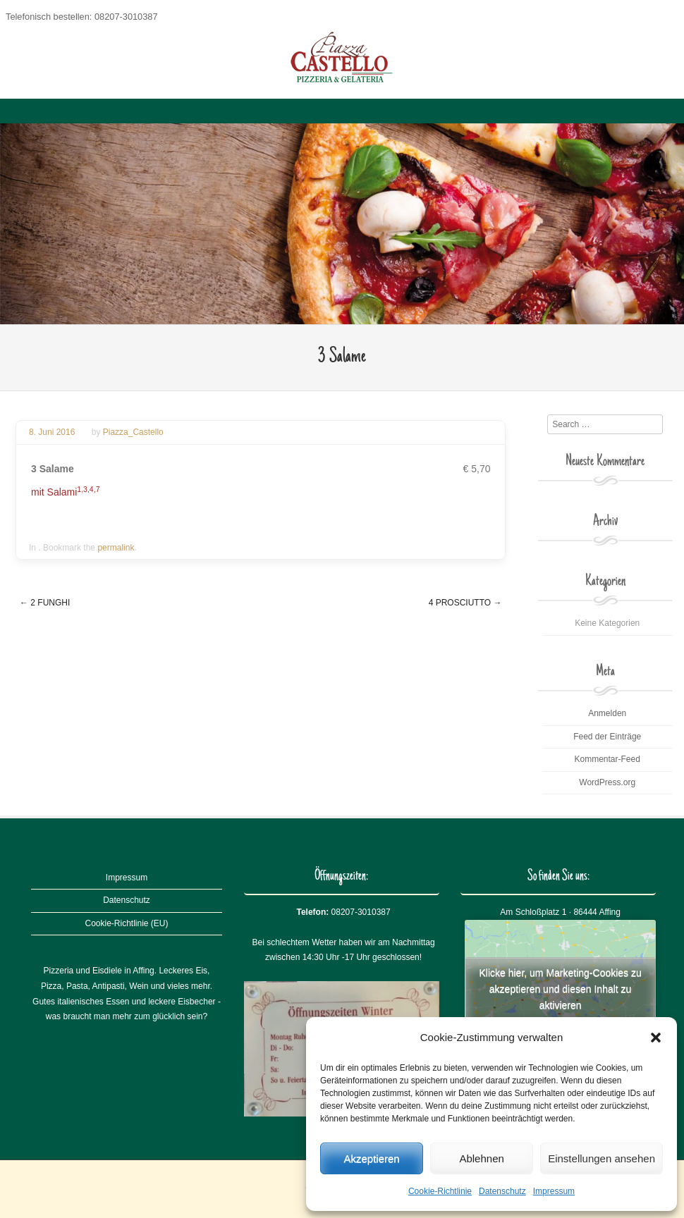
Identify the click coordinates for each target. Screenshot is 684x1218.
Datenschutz (502, 1191)
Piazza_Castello (133, 432)
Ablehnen (481, 1158)
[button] (656, 1038)
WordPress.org (607, 782)
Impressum (554, 1191)
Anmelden (607, 713)
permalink (115, 548)
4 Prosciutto (465, 603)
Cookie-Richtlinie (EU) (126, 923)
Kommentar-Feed (607, 759)
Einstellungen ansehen (601, 1158)
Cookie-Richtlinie (440, 1191)
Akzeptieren (371, 1158)
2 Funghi (45, 603)
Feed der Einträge (607, 737)
